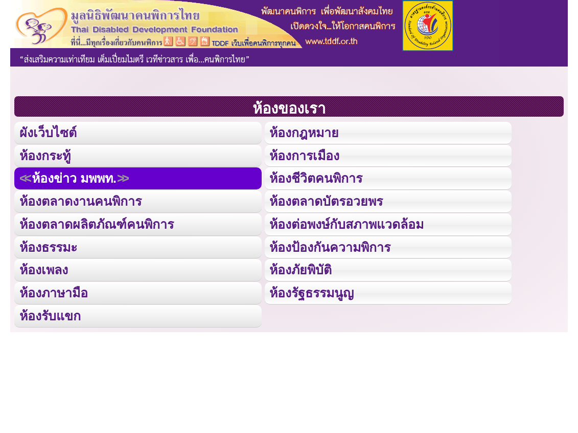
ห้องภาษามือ (53, 290)
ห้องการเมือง (304, 155)
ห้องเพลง (43, 267)
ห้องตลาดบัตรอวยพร (325, 200)
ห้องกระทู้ (45, 155)
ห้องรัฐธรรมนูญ (311, 290)
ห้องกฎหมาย (303, 132)
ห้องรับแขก (50, 313)
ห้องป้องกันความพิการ (329, 245)
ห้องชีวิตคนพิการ (315, 177)
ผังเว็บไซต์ (47, 132)
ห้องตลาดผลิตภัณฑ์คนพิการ (96, 222)
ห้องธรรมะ (48, 245)
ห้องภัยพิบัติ (300, 267)
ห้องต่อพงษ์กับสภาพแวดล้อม (346, 222)
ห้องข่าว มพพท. (74, 177)
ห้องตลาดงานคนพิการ (80, 200)
